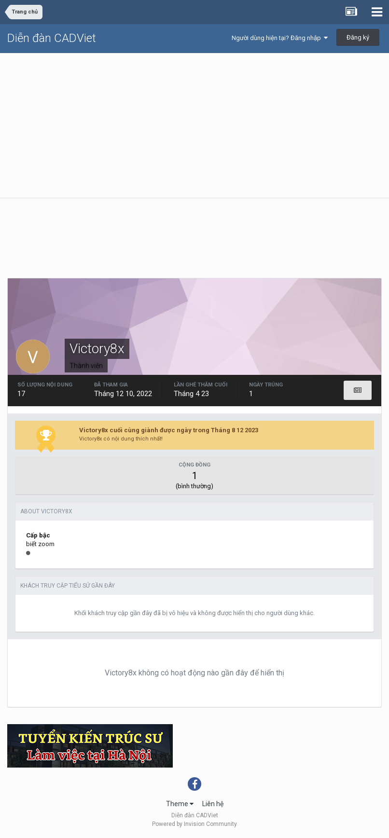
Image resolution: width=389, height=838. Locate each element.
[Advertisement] (194, 125)
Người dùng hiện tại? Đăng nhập (280, 37)
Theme (180, 804)
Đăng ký (358, 37)
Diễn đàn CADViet (51, 38)
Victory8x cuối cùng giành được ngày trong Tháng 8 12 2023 (168, 430)
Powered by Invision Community (194, 824)
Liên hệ (212, 804)
